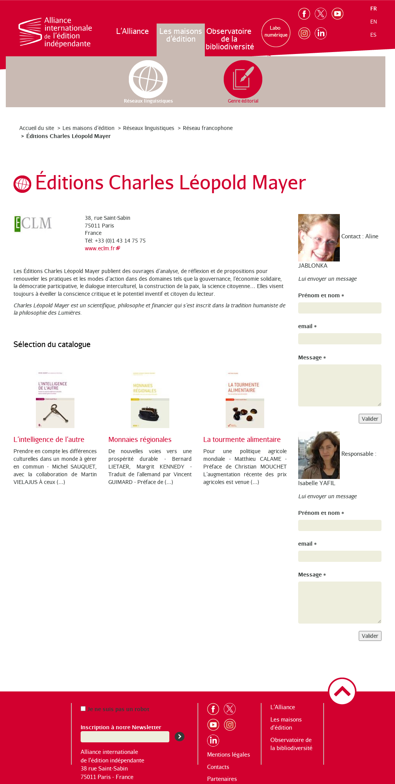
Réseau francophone (208, 128)
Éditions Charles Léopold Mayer (68, 135)
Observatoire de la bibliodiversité (229, 38)
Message (312, 357)
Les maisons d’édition (180, 35)
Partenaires (222, 778)
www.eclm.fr (100, 248)
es (373, 35)
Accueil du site (36, 128)
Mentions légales (228, 754)
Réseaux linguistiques (148, 128)
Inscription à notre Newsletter (121, 726)
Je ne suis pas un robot (115, 708)
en (373, 22)
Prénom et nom (321, 294)
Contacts (218, 767)
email (307, 325)
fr (373, 8)
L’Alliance (132, 31)
